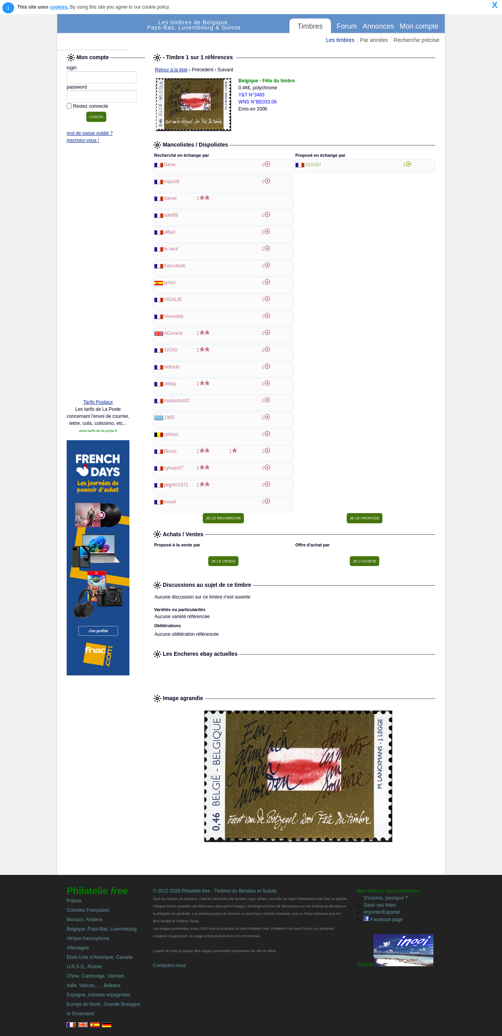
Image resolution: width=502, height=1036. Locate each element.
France (74, 901)
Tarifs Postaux (98, 402)
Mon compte (419, 26)
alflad (169, 232)
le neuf (171, 249)
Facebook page (383, 919)
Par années (374, 40)
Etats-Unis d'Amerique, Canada (100, 957)
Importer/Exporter (382, 912)
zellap (170, 383)
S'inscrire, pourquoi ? (385, 898)
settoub (171, 367)
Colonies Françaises (88, 910)
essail (170, 501)
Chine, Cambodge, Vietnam (95, 976)
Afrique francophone (88, 938)
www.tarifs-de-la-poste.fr (98, 431)
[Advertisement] (98, 273)
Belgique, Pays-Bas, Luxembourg (101, 929)
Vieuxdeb (174, 316)
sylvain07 (174, 468)
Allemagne (78, 948)
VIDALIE (173, 299)
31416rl (313, 164)
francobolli (175, 266)
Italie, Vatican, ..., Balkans (93, 985)
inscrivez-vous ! (83, 140)
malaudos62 (176, 400)
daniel (170, 198)
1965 (169, 417)
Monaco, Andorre (84, 919)
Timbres (310, 26)
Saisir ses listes (380, 905)
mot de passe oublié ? (90, 133)
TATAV (171, 350)
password (77, 87)
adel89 (171, 215)
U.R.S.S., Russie (84, 966)
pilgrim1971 (176, 485)
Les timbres (340, 40)
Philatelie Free (102, 32)
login (71, 68)
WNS (271, 951)
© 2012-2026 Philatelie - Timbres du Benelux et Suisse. (215, 891)
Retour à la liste (171, 70)
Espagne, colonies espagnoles (99, 995)
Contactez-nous (169, 965)
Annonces (378, 26)
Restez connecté (90, 106)
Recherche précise (416, 40)
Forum (346, 26)
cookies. (59, 7)
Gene (169, 164)
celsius (171, 434)
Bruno (170, 451)
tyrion (169, 282)
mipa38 (171, 181)
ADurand (173, 333)
